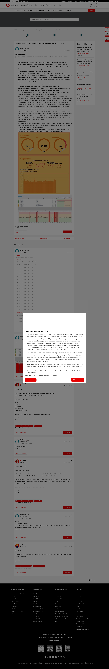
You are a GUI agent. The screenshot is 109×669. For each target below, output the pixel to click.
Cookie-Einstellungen (43, 375)
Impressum (54, 375)
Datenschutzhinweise (30, 375)
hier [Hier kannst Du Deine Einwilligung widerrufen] (49, 338)
